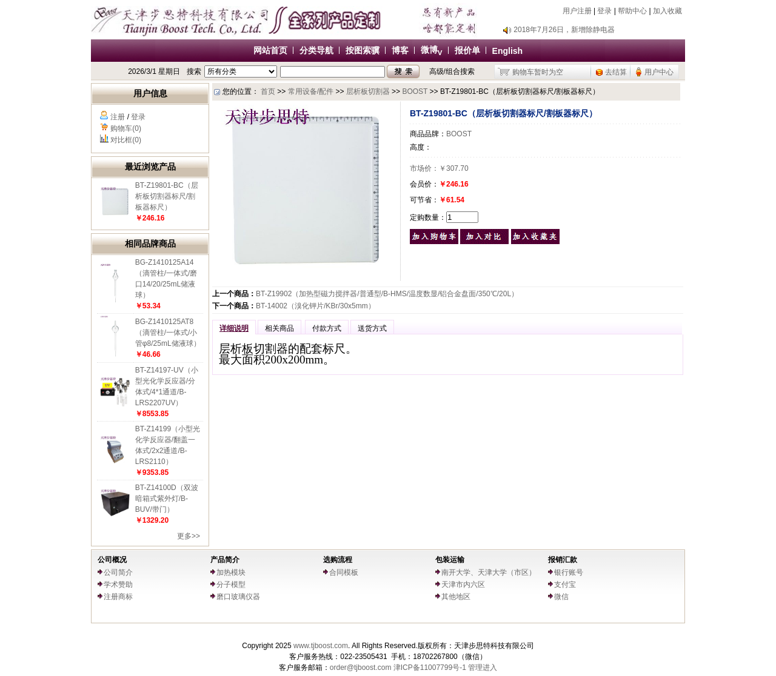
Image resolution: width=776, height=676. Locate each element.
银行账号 (568, 572)
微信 (561, 596)
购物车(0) (125, 128)
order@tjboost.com (361, 667)
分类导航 (316, 50)
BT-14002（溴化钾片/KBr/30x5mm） (315, 306)
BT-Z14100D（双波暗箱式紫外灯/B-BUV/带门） (166, 498)
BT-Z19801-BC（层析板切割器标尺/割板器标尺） (166, 196)
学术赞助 (118, 584)
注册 (117, 117)
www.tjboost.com (320, 645)
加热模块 (231, 572)
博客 (400, 50)
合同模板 (343, 572)
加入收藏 (667, 11)
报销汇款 (562, 559)
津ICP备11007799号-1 (429, 667)
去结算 (616, 72)
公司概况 (112, 559)
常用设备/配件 (310, 91)
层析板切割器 (368, 91)
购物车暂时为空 (537, 72)
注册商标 (118, 596)
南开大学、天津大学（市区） (488, 572)
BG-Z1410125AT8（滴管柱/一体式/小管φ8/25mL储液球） (168, 332)
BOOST (414, 91)
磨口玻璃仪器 (238, 596)
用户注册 (577, 11)
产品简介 (224, 559)
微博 (432, 50)
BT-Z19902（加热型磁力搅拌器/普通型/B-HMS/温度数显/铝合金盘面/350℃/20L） (387, 294)
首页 (268, 91)
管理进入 (482, 667)
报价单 (467, 50)
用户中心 (659, 72)
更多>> (188, 536)
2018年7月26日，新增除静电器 (564, 29)
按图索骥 (363, 50)
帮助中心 (632, 11)
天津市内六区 (463, 584)
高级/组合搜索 (452, 71)
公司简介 (118, 572)
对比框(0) (125, 140)
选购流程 (337, 559)
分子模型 (231, 584)
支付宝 (565, 584)
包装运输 (449, 559)
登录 (604, 11)
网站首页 (270, 50)
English (507, 51)
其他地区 (455, 596)
